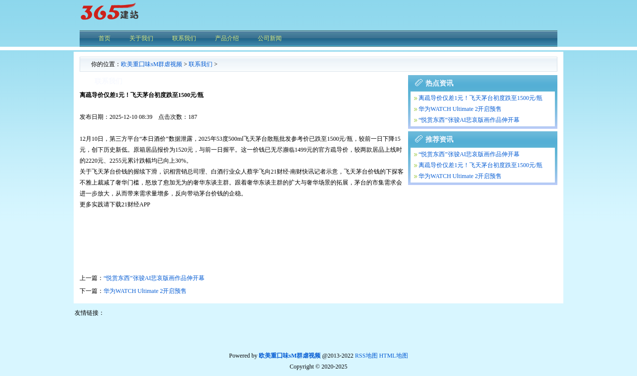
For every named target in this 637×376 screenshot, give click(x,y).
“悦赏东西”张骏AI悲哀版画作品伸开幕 (154, 278)
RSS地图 (366, 355)
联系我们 (200, 64)
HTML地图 (393, 355)
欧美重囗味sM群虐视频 (151, 64)
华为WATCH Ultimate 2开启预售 (145, 290)
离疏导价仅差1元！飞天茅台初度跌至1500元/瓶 (480, 97)
